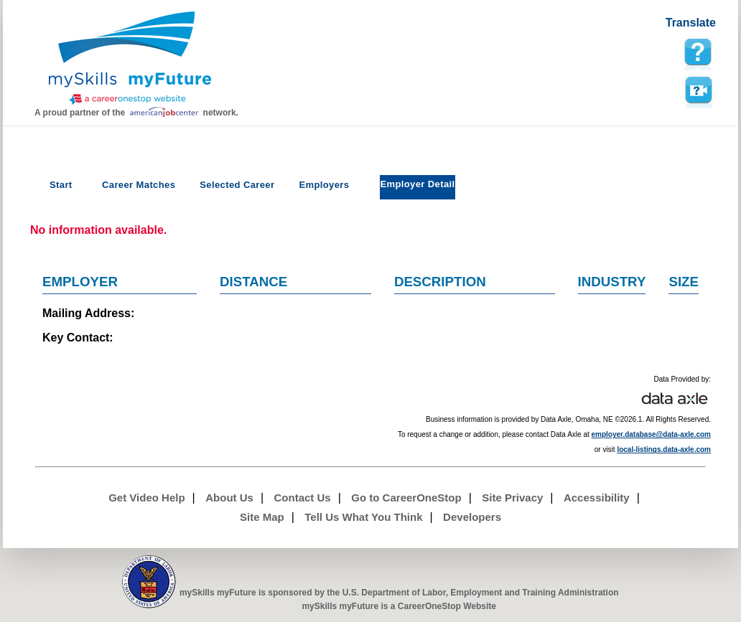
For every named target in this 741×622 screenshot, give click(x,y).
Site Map (262, 517)
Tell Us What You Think (363, 517)
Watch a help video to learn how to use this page (698, 90)
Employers (324, 184)
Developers (472, 517)
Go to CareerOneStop (406, 497)
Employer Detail (417, 184)
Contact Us (302, 497)
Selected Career (237, 184)
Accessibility (597, 497)
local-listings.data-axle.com (664, 449)
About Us (229, 497)
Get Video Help (146, 497)
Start (61, 184)
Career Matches (138, 184)
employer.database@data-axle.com (652, 434)
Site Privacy (512, 497)
